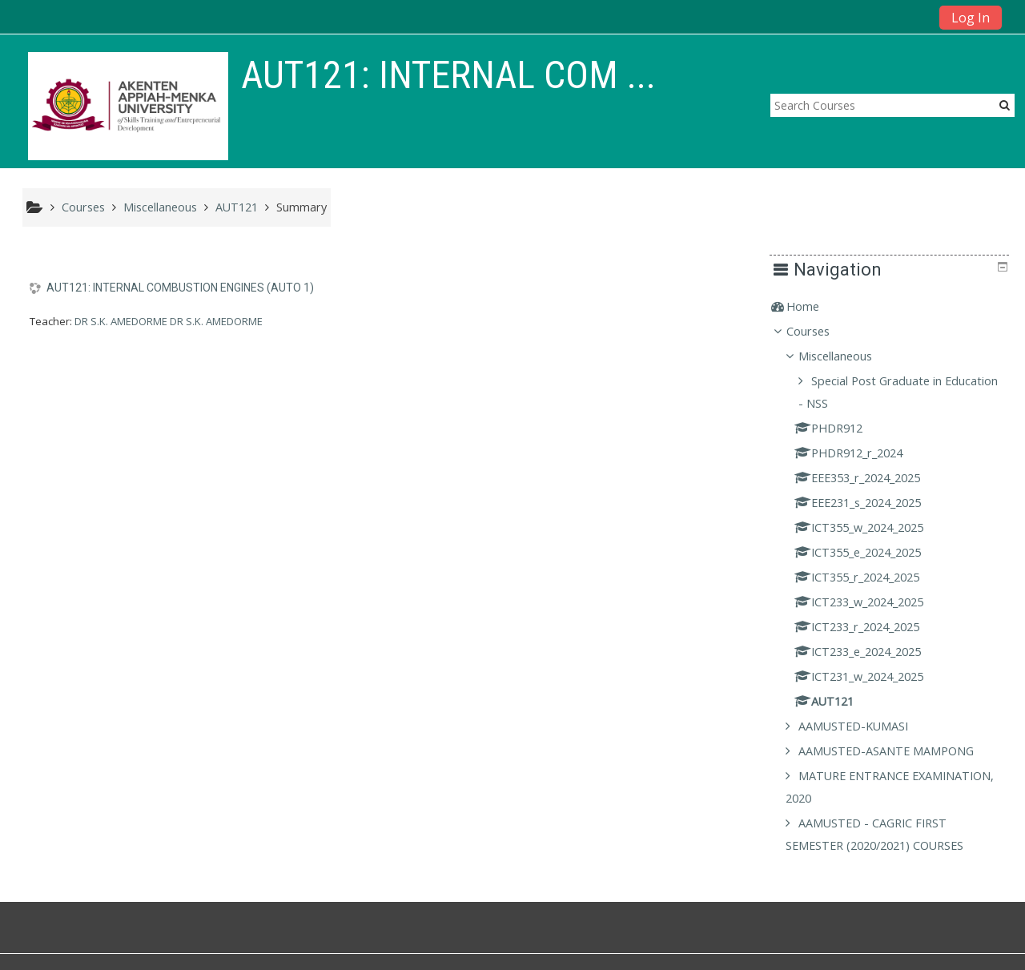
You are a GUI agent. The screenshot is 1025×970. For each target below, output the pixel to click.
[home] (128, 106)
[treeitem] (895, 307)
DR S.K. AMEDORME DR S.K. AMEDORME (168, 321)
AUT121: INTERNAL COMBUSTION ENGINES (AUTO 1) (180, 287)
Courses (820, 331)
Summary (301, 207)
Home (814, 306)
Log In (970, 17)
